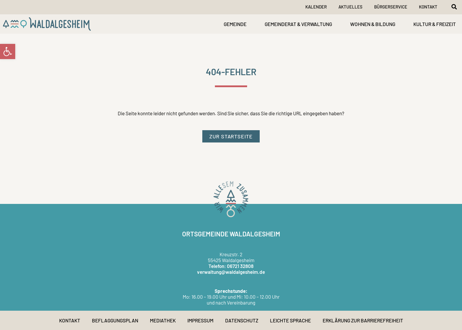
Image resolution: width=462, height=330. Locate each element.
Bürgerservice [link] (390, 6)
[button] (454, 7)
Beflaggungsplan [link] (115, 320)
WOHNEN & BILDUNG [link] (372, 24)
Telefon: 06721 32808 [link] (231, 266)
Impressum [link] (200, 320)
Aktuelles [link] (350, 6)
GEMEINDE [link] (235, 24)
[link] (7, 51)
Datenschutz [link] (241, 320)
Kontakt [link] (428, 6)
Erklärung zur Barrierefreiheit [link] (363, 320)
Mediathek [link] (163, 320)
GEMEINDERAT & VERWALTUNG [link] (298, 24)
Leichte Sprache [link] (290, 320)
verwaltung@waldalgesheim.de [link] (231, 272)
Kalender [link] (316, 6)
